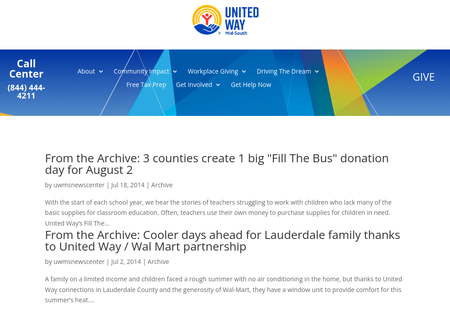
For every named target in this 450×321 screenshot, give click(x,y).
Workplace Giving (213, 71)
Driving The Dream (284, 71)
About (86, 71)
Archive (162, 185)
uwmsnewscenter (79, 185)
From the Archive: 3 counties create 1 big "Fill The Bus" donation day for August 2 (217, 163)
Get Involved (194, 85)
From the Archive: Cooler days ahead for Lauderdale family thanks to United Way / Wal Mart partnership (222, 240)
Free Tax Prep (146, 85)
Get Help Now (251, 85)
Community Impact (141, 71)
